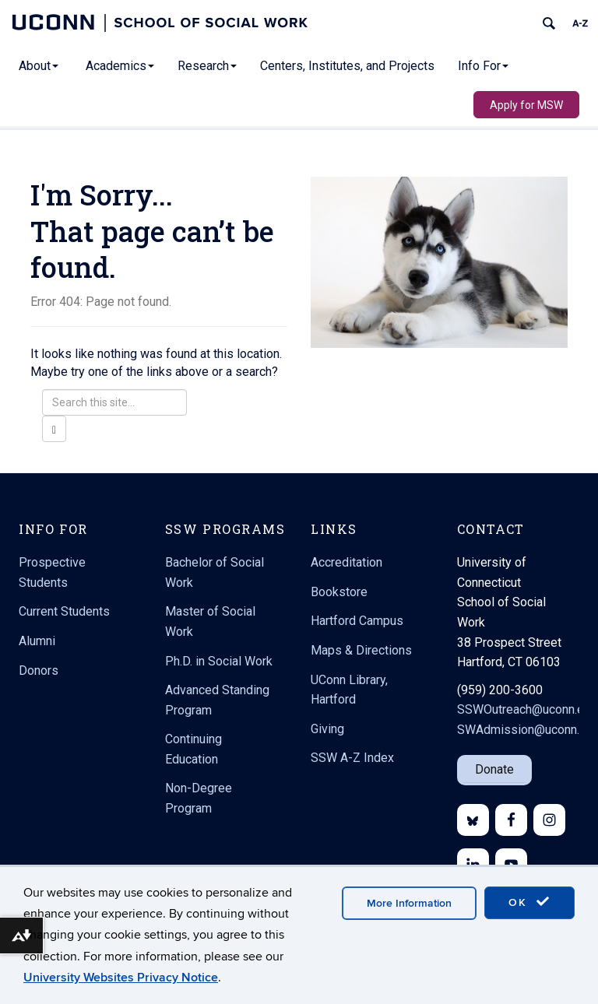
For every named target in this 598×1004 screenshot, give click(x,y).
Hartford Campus (357, 620)
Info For (483, 65)
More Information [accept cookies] (409, 903)
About (38, 65)
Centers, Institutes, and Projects (347, 65)
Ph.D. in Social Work (219, 661)
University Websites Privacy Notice (120, 977)
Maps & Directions (361, 650)
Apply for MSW (526, 105)
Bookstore (339, 591)
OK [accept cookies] (529, 902)
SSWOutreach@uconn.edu (527, 709)
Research (207, 65)
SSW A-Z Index (352, 757)
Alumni (37, 641)
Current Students (64, 611)
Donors (38, 670)
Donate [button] (494, 769)
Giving (327, 728)
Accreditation (346, 562)
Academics (120, 65)
